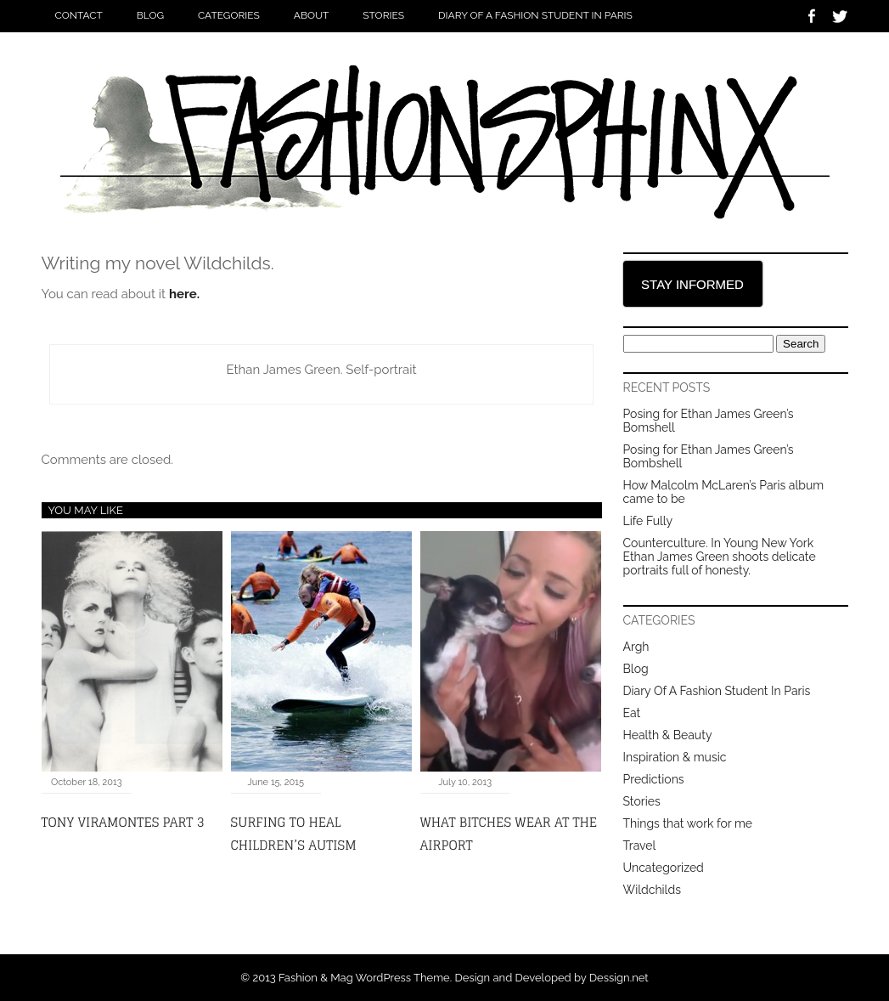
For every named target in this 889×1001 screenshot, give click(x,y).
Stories (383, 15)
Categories (229, 15)
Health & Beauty (667, 735)
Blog (150, 15)
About (311, 15)
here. (184, 294)
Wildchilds (652, 889)
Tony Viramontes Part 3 (123, 822)
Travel (639, 845)
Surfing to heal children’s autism (294, 834)
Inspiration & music (675, 757)
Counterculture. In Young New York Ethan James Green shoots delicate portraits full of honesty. (719, 556)
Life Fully (647, 521)
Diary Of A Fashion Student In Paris (535, 15)
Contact (79, 15)
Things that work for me (688, 823)
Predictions (653, 779)
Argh (636, 646)
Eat (632, 713)
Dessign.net (619, 977)
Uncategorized (663, 867)
